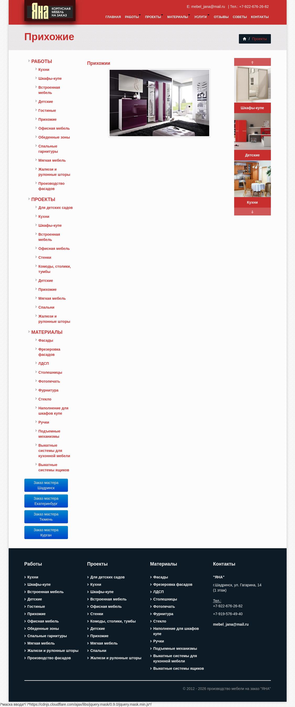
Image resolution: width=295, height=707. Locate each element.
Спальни (47, 307)
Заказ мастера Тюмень (46, 516)
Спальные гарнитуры (48, 149)
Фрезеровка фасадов (49, 352)
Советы (240, 17)
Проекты (154, 16)
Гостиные (47, 110)
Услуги (202, 16)
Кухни (44, 69)
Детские (46, 101)
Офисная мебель (54, 128)
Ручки (44, 422)
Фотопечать (49, 381)
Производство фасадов (52, 186)
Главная (113, 17)
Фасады (46, 340)
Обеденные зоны (54, 137)
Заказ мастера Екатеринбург (46, 501)
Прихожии (98, 63)
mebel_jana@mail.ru (209, 6)
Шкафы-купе (50, 78)
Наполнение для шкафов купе (53, 410)
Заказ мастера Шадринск (46, 485)
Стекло (45, 399)
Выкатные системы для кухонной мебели (54, 450)
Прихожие (49, 36)
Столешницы (50, 372)
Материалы (178, 16)
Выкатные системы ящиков (54, 467)
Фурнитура (48, 390)
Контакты (260, 17)
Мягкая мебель (52, 160)
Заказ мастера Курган (46, 532)
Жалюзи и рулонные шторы (54, 172)
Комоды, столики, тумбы (55, 269)
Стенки (45, 257)
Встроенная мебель (49, 90)
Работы (133, 16)
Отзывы (221, 17)
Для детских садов (56, 207)
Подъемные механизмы (50, 434)
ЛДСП (44, 363)
